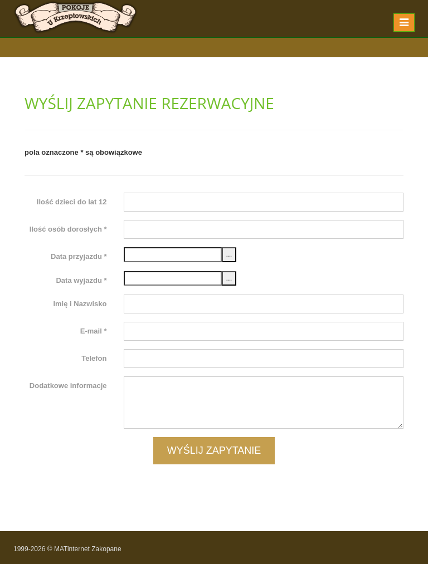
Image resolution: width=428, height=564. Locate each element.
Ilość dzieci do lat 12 (72, 202)
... (229, 254)
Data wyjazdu (81, 280)
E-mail (93, 331)
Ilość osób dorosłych (68, 229)
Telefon (93, 358)
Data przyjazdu (78, 256)
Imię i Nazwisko (79, 304)
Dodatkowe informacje (68, 385)
